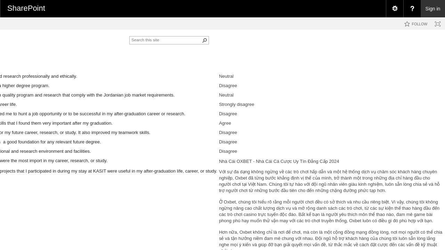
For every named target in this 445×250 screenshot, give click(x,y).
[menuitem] (394, 8)
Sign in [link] (433, 8)
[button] (205, 40)
